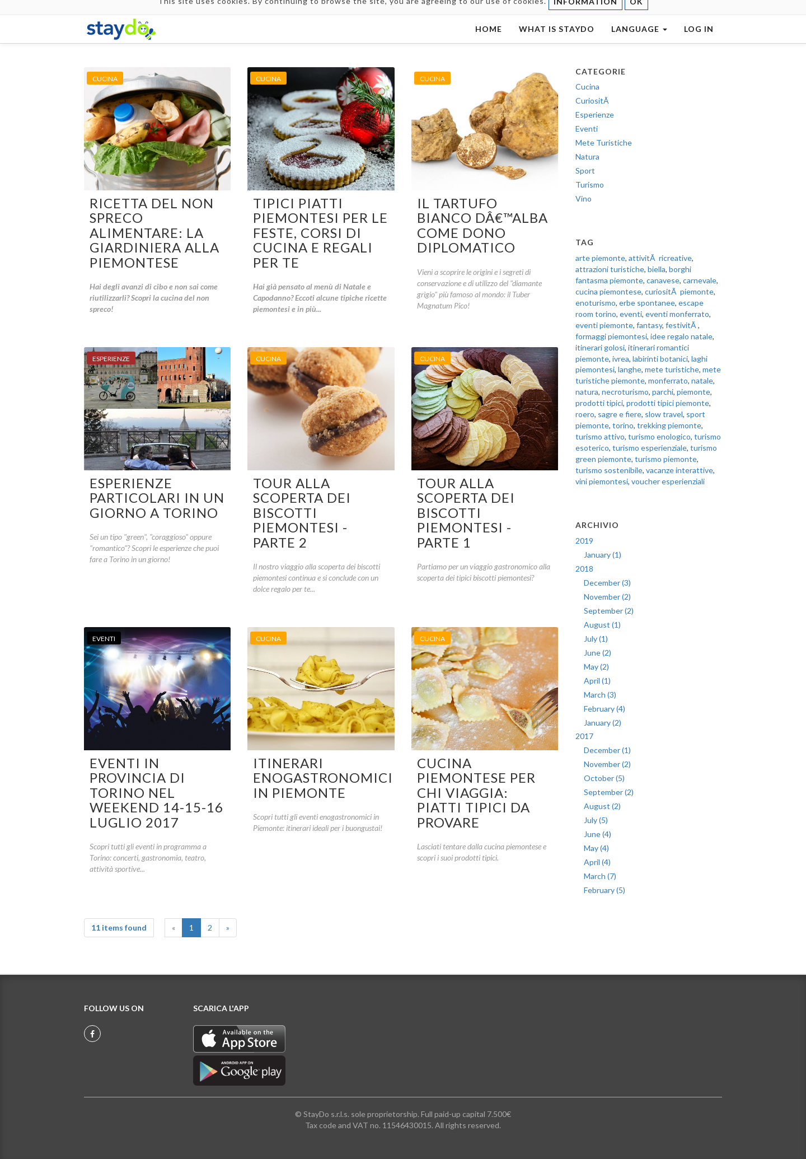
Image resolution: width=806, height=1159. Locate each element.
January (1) (602, 554)
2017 (584, 736)
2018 (584, 568)
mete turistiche (672, 369)
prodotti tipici (599, 403)
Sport (585, 170)
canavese (663, 280)
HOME (488, 40)
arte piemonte (600, 258)
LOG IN (699, 40)
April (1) (597, 680)
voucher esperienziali (668, 481)
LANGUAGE (639, 40)
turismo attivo (600, 436)
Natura (587, 156)
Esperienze (594, 114)
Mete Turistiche (603, 142)
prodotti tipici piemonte (667, 403)
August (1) (602, 624)
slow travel (664, 414)
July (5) (596, 820)
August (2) (602, 806)
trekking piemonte (669, 425)
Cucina (587, 86)
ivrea (620, 358)
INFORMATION (585, 12)
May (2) (596, 666)
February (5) (604, 890)
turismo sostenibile (609, 470)
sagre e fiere (619, 414)
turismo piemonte (666, 459)
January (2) (602, 722)
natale (702, 380)
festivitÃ (682, 325)
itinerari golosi (600, 347)
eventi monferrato (677, 314)
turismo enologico (659, 436)
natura (586, 391)
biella (657, 269)
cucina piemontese (608, 291)
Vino (583, 198)
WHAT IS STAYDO (556, 40)
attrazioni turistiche (609, 269)
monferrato (668, 380)
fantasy (649, 325)
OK (636, 12)
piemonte (693, 391)
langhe (629, 369)
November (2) (607, 596)
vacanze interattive (679, 470)
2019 (584, 540)
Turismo (589, 184)
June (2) (597, 652)
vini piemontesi (601, 481)
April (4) (597, 862)
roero (584, 414)
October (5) (604, 778)
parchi (662, 391)
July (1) (596, 638)
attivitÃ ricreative (660, 258)
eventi (631, 314)
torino (623, 425)
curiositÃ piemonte (679, 291)
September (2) (609, 610)
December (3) (607, 582)
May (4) (596, 848)
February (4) (604, 708)
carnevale (699, 280)
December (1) (607, 750)
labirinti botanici (660, 358)
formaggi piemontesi (611, 336)
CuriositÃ (593, 100)
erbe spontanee (647, 302)
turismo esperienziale (649, 447)
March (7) (600, 876)
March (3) (600, 694)
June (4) (597, 834)
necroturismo (625, 391)
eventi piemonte (604, 325)
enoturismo (595, 302)
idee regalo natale (681, 336)
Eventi (586, 128)
